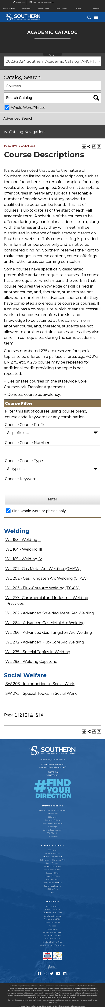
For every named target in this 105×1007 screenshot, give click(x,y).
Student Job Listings (52, 866)
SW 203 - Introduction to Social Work (39, 683)
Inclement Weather (52, 936)
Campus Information (52, 883)
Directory (93, 9)
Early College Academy (52, 830)
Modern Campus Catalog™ (78, 1006)
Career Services (52, 863)
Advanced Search (18, 118)
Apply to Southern (7, 9)
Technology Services (52, 886)
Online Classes (42, 9)
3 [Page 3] (26, 715)
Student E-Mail (52, 873)
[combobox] (52, 61)
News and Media (52, 922)
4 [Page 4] (31, 715)
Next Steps (52, 827)
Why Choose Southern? (52, 823)
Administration (52, 906)
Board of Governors (53, 910)
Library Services (59, 9)
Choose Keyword (21, 479)
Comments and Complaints (52, 945)
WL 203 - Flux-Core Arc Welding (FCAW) (42, 588)
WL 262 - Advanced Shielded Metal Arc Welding (49, 613)
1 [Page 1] (16, 715)
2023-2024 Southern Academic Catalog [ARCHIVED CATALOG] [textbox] (53, 61)
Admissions (53, 814)
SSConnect (52, 817)
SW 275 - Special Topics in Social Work (41, 693)
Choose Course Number (27, 442)
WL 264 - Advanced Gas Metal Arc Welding (45, 622)
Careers (52, 926)
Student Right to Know (53, 942)
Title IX (53, 893)
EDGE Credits (52, 833)
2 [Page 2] (21, 715)
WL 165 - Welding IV (23, 559)
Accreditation (52, 929)
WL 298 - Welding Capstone (31, 661)
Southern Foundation (52, 913)
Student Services (52, 853)
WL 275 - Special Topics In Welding (37, 652)
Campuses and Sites (52, 919)
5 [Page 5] (37, 715)
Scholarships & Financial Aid (52, 860)
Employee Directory (52, 916)
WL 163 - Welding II (23, 539)
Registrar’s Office (52, 876)
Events (75, 9)
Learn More (52, 837)
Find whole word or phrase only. (39, 511)
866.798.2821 (17, 2)
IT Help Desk (52, 889)
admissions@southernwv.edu (40, 2)
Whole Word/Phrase (28, 108)
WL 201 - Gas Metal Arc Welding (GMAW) (43, 568)
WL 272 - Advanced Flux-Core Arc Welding (44, 642)
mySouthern (26, 8)
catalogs (23, 1006)
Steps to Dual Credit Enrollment (52, 810)
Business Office (52, 880)
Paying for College (52, 820)
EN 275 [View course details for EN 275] (10, 362)
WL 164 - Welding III (23, 549)
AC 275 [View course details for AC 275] (92, 356)
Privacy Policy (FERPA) (52, 932)
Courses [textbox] (13, 86)
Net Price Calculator (52, 870)
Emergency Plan (52, 939)
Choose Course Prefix (25, 424)
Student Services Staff (52, 857)
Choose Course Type (24, 460)
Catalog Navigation (27, 132)
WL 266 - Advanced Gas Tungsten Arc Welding (48, 632)
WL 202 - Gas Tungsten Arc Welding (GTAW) (46, 578)
